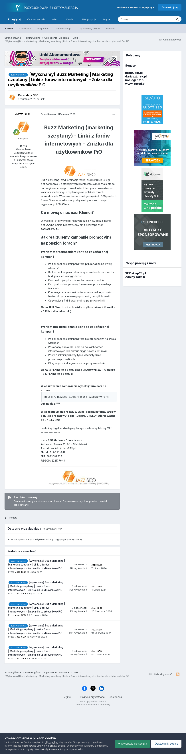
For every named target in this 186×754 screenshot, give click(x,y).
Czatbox (71, 19)
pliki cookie (51, 742)
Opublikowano (58, 114)
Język (69, 696)
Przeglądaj (14, 21)
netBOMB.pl (134, 73)
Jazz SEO (22, 114)
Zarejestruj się (169, 7)
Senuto (130, 65)
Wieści (56, 19)
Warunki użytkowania (60, 749)
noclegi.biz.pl (134, 80)
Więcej (106, 19)
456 (23, 145)
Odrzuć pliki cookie (165, 743)
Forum (9, 28)
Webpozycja (89, 19)
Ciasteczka (115, 696)
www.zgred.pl (135, 83)
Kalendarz (25, 28)
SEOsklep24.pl (135, 273)
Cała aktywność (36, 19)
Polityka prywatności (92, 696)
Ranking (110, 28)
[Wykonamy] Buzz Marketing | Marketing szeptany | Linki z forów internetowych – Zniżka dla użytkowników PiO (36, 564)
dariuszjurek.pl (136, 76)
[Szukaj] (136, 19)
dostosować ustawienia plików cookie (43, 745)
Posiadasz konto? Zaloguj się (135, 7)
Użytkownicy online (89, 28)
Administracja (63, 28)
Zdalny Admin (135, 277)
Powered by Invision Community (93, 704)
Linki (42, 99)
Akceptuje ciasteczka (130, 743)
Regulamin (43, 28)
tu (57, 228)
